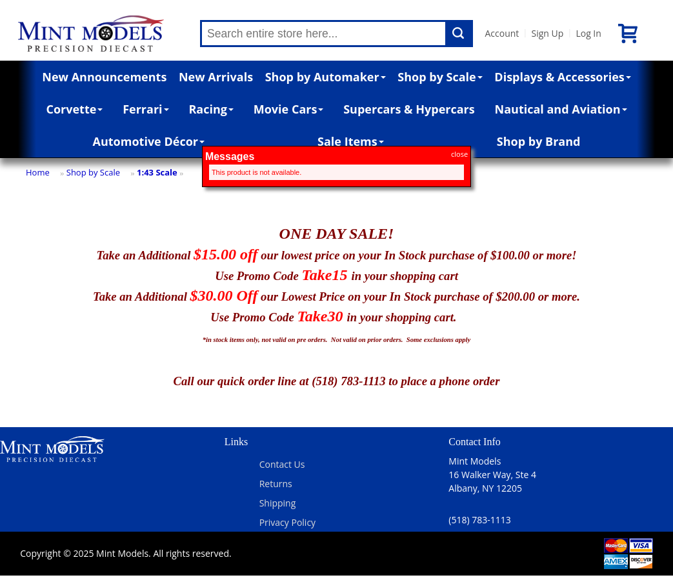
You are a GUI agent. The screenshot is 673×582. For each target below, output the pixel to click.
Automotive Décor (149, 141)
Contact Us (282, 464)
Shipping (277, 503)
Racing (211, 109)
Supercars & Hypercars (409, 109)
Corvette (74, 109)
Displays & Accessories (562, 77)
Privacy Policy (287, 522)
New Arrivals (216, 77)
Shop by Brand (539, 141)
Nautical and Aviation (561, 109)
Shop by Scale (439, 77)
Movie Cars (289, 109)
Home (38, 172)
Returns (275, 483)
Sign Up (547, 33)
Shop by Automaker (325, 77)
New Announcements (104, 77)
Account (502, 33)
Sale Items (350, 141)
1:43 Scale (157, 172)
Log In (588, 33)
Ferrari (145, 109)
